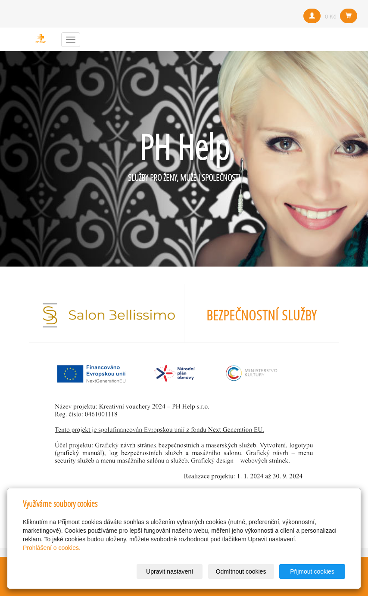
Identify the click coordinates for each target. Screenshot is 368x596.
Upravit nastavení (169, 571)
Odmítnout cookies (241, 571)
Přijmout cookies (312, 571)
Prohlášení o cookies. (52, 547)
